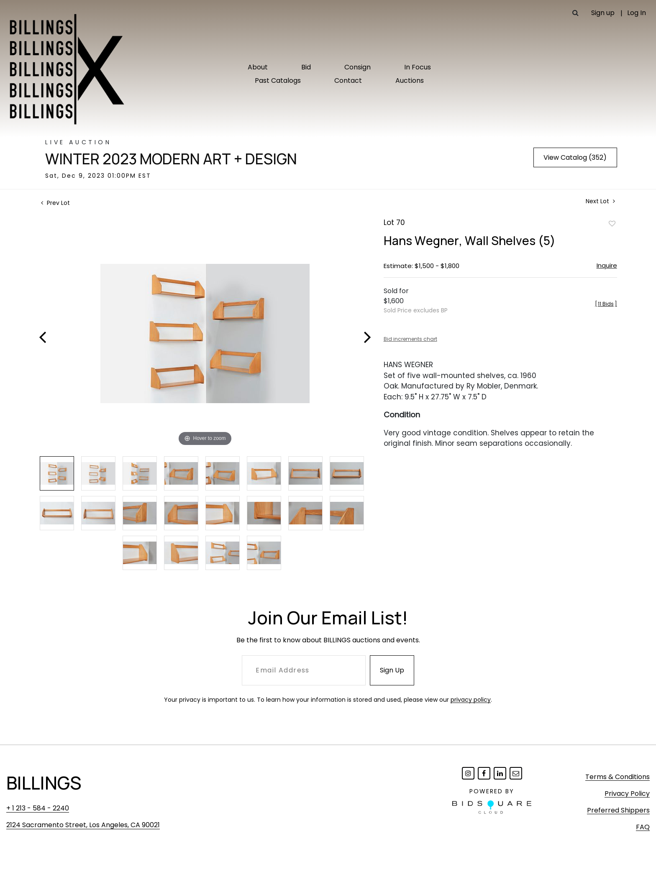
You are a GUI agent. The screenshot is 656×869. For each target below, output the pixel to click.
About (258, 67)
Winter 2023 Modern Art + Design (171, 159)
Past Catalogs (278, 80)
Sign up (603, 13)
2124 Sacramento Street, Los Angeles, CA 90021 (83, 825)
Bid (306, 67)
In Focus (417, 67)
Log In (636, 13)
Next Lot (600, 201)
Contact (348, 80)
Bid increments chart (410, 338)
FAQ (643, 827)
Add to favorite (612, 223)
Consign (357, 67)
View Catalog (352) (575, 157)
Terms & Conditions (617, 777)
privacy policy (471, 699)
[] (606, 303)
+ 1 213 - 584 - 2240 (37, 808)
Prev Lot (55, 203)
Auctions (409, 80)
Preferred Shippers (618, 810)
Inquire (607, 265)
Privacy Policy (627, 793)
